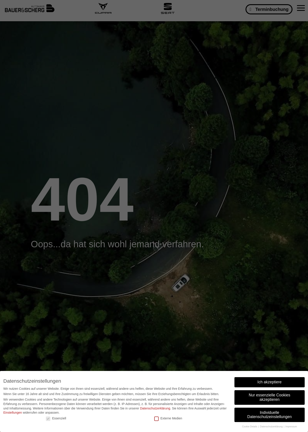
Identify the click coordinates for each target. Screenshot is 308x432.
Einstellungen (12, 412)
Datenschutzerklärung (155, 408)
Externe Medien (168, 418)
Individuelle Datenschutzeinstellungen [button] (269, 414)
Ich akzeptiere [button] (269, 382)
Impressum (291, 426)
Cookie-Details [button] (250, 426)
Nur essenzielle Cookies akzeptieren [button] (269, 397)
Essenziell (56, 418)
